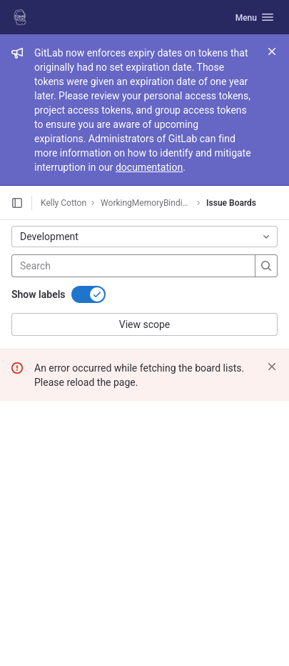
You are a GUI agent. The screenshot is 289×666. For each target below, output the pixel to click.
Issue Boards (231, 203)
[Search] (105, 265)
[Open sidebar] (17, 203)
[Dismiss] (271, 366)
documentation (149, 167)
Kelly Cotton (63, 203)
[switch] (88, 294)
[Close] (271, 51)
